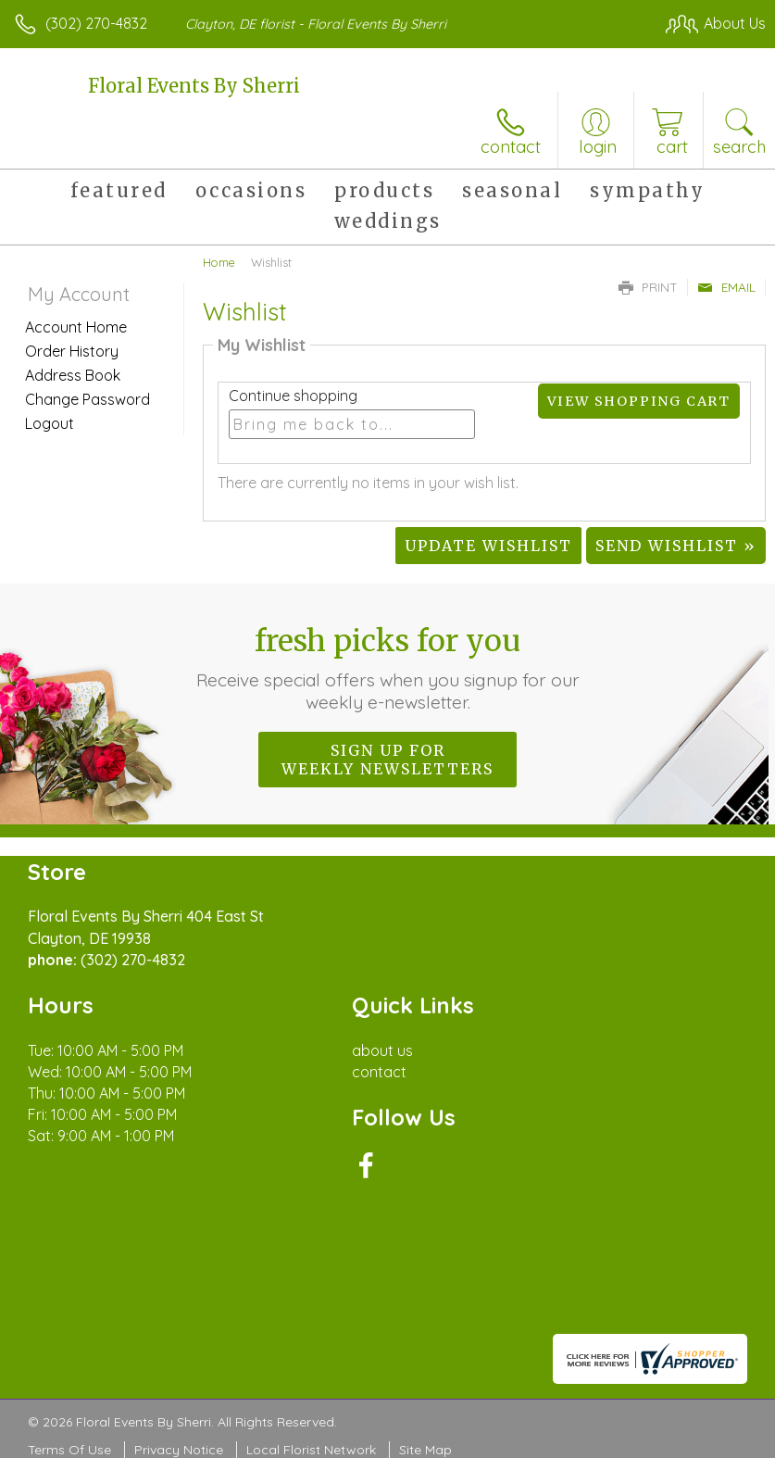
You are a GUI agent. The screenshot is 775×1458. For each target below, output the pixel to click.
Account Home (76, 327)
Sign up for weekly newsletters (387, 759)
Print (648, 287)
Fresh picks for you (388, 667)
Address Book (72, 375)
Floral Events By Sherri (194, 85)
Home (219, 262)
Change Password (87, 399)
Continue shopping (293, 395)
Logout (49, 423)
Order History (72, 351)
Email (726, 287)
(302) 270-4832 (96, 23)
